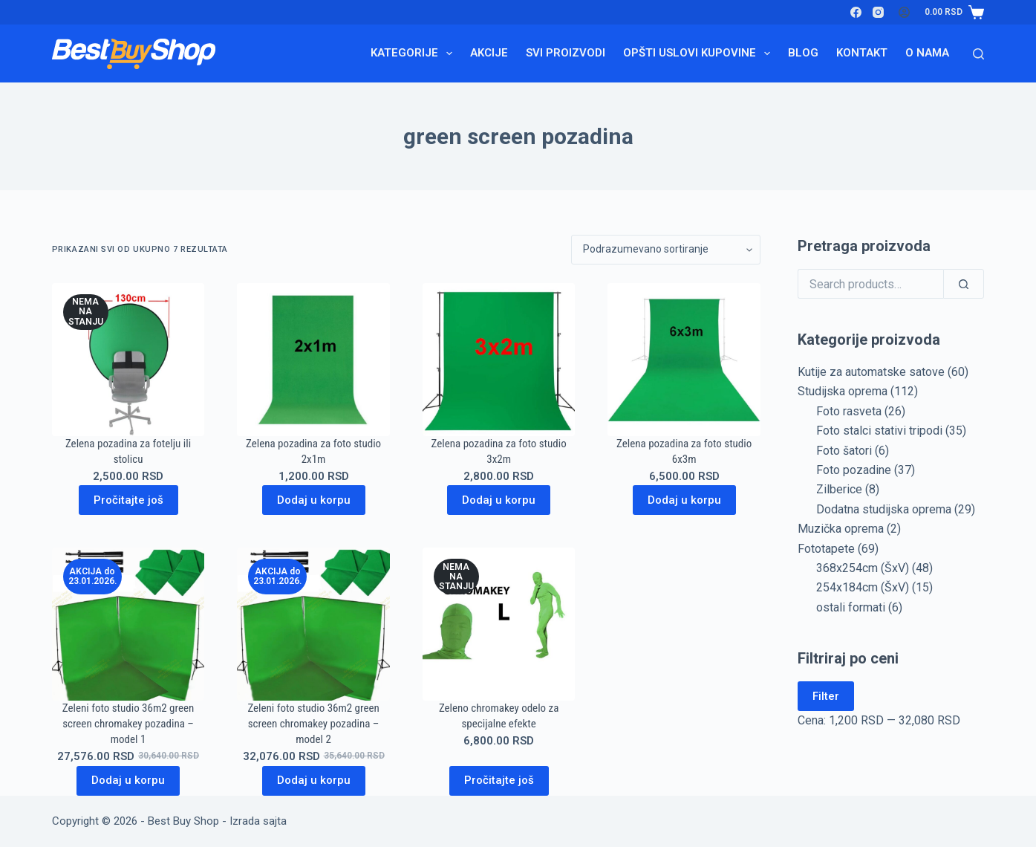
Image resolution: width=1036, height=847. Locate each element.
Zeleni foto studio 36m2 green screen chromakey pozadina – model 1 (128, 723)
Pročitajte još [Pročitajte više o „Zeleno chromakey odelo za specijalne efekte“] (499, 780)
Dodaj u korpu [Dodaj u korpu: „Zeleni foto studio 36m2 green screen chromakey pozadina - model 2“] (314, 780)
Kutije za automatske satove (871, 372)
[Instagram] (878, 12)
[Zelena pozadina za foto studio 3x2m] (499, 359)
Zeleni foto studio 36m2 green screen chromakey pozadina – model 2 (313, 723)
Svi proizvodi (565, 52)
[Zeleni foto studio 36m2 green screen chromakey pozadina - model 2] (313, 624)
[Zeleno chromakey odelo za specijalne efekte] (499, 624)
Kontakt (861, 52)
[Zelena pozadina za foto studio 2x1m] (313, 359)
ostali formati (850, 607)
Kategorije (414, 53)
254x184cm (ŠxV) (862, 587)
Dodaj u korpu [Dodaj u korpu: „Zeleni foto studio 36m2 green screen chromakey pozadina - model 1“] (128, 780)
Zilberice (839, 489)
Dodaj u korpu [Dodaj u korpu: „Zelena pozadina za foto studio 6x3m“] (684, 500)
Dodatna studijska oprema (883, 509)
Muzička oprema (841, 529)
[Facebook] (855, 12)
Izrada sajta (258, 821)
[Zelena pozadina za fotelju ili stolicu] (128, 359)
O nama (927, 52)
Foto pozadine (853, 470)
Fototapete (826, 549)
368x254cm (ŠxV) (862, 568)
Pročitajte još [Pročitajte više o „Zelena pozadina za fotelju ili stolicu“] (128, 500)
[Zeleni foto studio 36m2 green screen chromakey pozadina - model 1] (128, 624)
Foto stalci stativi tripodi (879, 431)
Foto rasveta (849, 411)
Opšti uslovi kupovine (699, 53)
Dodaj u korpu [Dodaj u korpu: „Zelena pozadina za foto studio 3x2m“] (498, 500)
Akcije (489, 52)
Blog (803, 52)
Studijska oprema (842, 391)
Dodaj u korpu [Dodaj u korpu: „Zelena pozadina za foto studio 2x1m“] (314, 500)
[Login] (904, 12)
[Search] (978, 53)
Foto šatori (844, 451)
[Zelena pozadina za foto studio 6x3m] (683, 359)
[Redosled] (665, 250)
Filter (825, 696)
